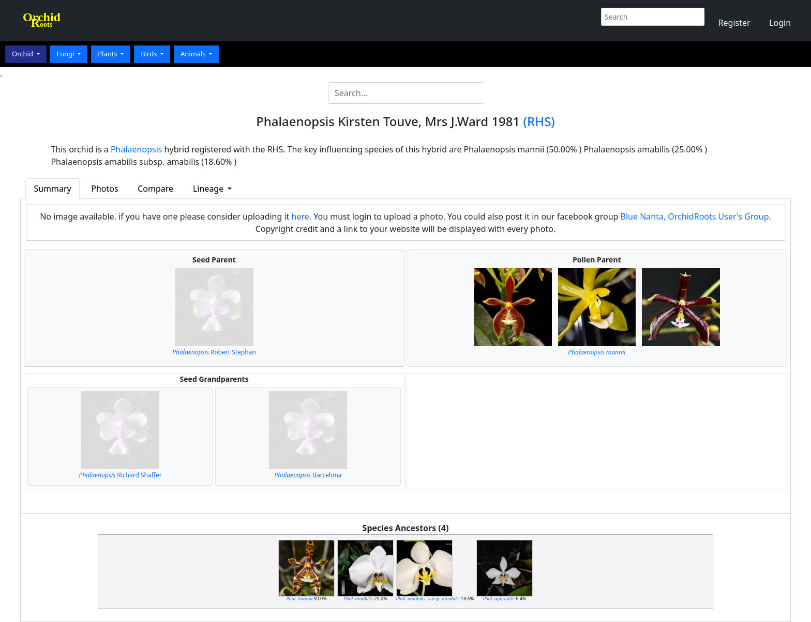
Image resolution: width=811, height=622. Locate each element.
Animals (194, 53)
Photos (104, 188)
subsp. (428, 598)
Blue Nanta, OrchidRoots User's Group (695, 216)
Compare (155, 188)
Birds (150, 53)
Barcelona (308, 475)
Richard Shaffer (120, 475)
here (300, 216)
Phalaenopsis (136, 149)
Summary (52, 188)
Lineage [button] (209, 188)
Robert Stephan (214, 352)
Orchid (23, 53)
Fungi (66, 53)
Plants (108, 53)
